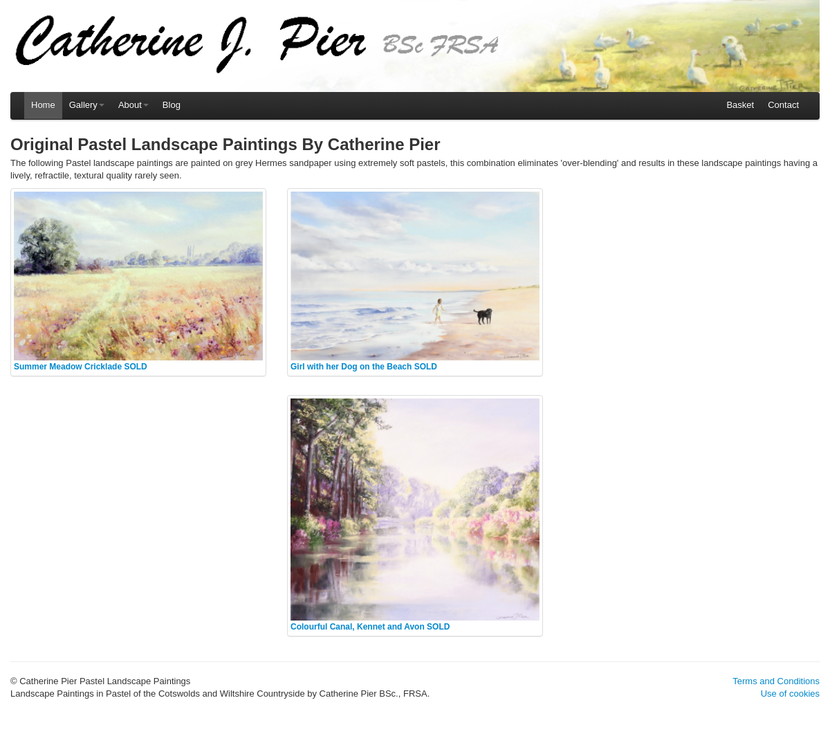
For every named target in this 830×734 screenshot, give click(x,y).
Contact (783, 105)
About (133, 105)
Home (43, 105)
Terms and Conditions (776, 681)
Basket (740, 105)
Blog (172, 105)
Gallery (86, 105)
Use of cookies (790, 693)
